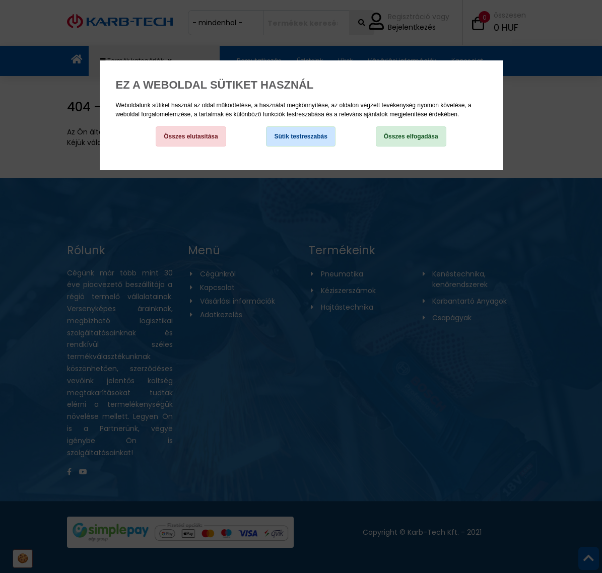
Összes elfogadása (411, 136)
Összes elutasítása (191, 136)
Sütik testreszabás (300, 136)
